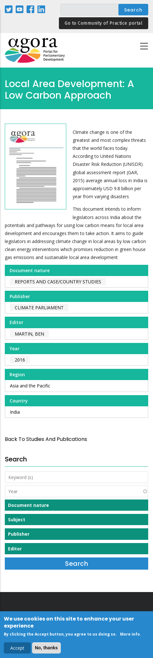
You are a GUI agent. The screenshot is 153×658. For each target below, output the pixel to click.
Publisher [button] (18, 534)
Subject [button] (16, 519)
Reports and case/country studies (58, 282)
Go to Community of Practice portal (103, 23)
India (15, 412)
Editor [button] (15, 549)
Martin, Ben (29, 334)
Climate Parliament (39, 308)
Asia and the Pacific (30, 386)
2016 (20, 360)
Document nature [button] (28, 505)
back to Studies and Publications (46, 439)
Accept (17, 649)
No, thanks (46, 649)
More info (130, 635)
